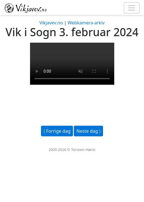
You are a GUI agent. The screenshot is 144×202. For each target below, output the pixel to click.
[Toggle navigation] (132, 7)
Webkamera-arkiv (86, 23)
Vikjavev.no (51, 23)
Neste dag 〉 (88, 131)
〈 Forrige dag (57, 131)
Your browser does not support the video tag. (72, 64)
